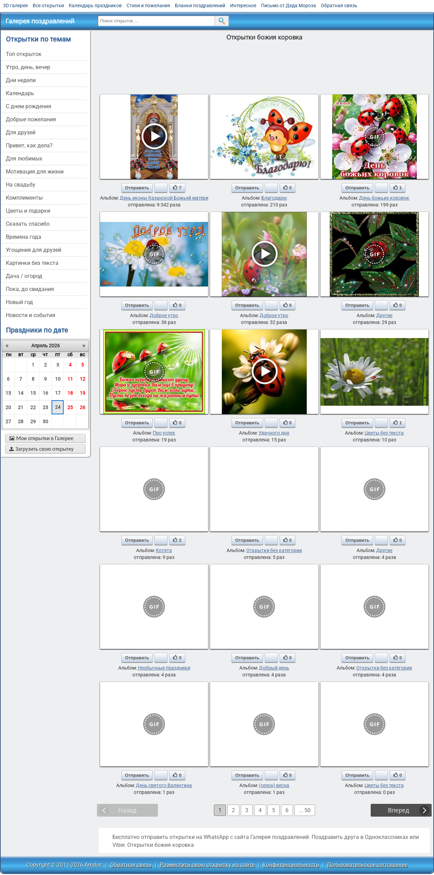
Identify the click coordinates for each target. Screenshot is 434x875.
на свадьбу (20, 184)
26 (82, 407)
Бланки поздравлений (200, 5)
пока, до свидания (30, 289)
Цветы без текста (384, 433)
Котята (164, 550)
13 (8, 393)
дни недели (21, 80)
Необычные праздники (164, 668)
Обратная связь (339, 5)
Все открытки (48, 5)
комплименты (24, 197)
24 (58, 407)
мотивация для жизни (35, 171)
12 (82, 379)
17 (58, 393)
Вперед (398, 810)
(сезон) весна (274, 785)
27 (8, 421)
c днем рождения (28, 106)
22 (33, 407)
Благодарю (274, 198)
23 (45, 407)
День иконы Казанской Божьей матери (164, 198)
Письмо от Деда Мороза (288, 5)
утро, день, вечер (28, 67)
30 (45, 421)
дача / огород (24, 276)
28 (20, 421)
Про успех (164, 433)
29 (33, 421)
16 (45, 393)
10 (58, 379)
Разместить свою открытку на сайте (207, 865)
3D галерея (15, 5)
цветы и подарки (28, 210)
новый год (19, 302)
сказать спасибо (28, 224)
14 (20, 393)
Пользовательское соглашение (367, 865)
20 (8, 407)
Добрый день (274, 668)
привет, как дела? (29, 145)
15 (33, 393)
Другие (384, 315)
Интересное (243, 5)
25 (70, 407)
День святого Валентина (164, 785)
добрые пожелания (31, 119)
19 (82, 393)
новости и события (30, 315)
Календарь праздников (95, 5)
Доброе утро (164, 315)
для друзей (20, 132)
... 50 (305, 810)
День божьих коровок (384, 198)
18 (70, 393)
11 (70, 379)
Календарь (20, 93)
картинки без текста (32, 263)
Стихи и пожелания (148, 5)
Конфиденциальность (291, 865)
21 (20, 407)
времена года (23, 237)
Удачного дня (274, 433)
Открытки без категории (274, 550)
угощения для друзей (33, 250)
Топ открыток (24, 54)
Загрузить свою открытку (41, 449)
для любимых (24, 158)
